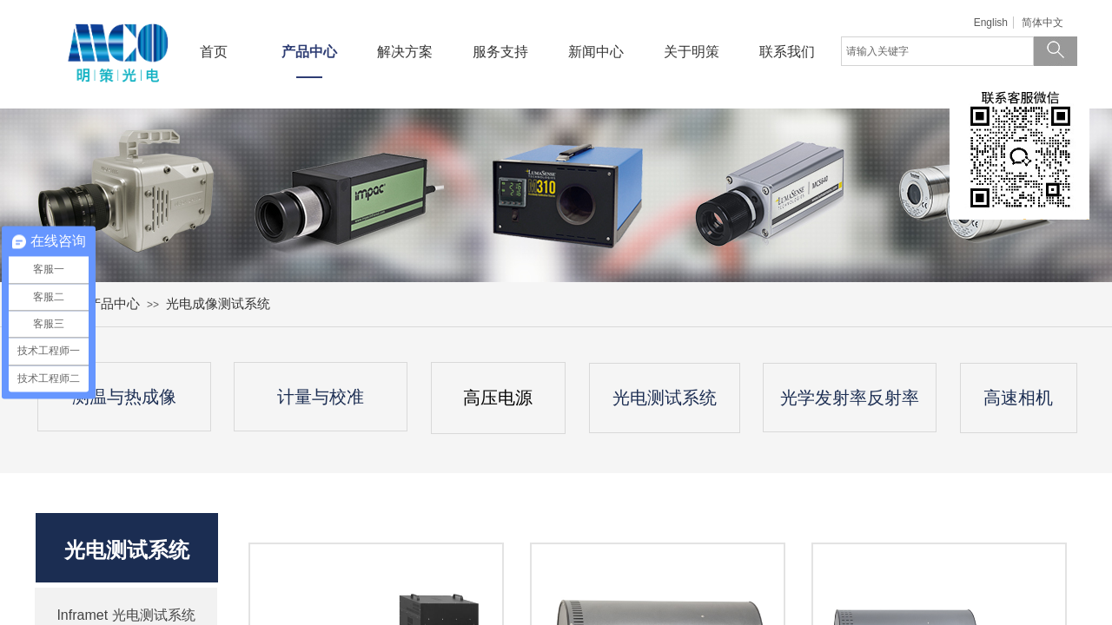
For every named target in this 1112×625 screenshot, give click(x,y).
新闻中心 (596, 51)
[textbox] (937, 51)
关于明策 (691, 51)
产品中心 (309, 51)
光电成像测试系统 (218, 303)
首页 (214, 51)
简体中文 (1042, 22)
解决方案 (405, 51)
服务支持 (500, 51)
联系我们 (787, 51)
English (991, 22)
